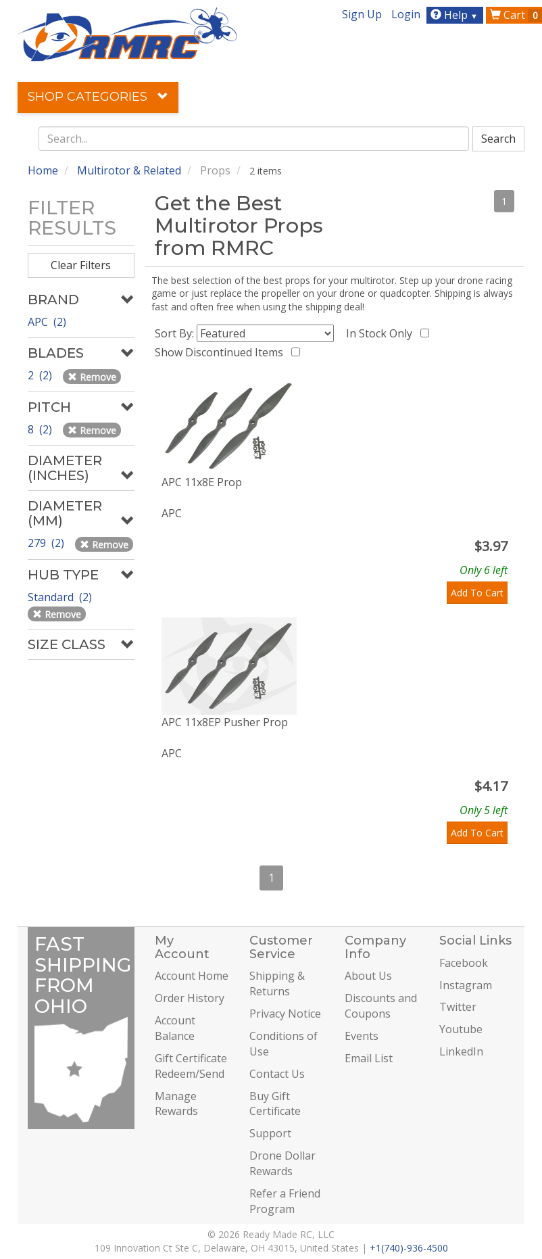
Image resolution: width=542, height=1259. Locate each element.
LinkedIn (461, 1051)
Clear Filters (81, 265)
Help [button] (455, 14)
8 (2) (41, 429)
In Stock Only (382, 333)
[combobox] (254, 138)
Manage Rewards (176, 1104)
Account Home (191, 975)
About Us (368, 975)
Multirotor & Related (129, 170)
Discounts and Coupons (381, 1006)
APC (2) (47, 321)
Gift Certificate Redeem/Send (191, 1066)
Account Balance (175, 1028)
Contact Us (277, 1073)
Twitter (457, 1006)
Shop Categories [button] (98, 96)
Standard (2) (61, 597)
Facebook (463, 962)
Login (405, 14)
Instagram (465, 985)
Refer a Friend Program (284, 1201)
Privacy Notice (285, 1013)
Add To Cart (477, 592)
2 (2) (41, 375)
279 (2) (47, 543)
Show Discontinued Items (222, 352)
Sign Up (362, 14)
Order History (189, 998)
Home (43, 170)
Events (361, 1035)
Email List (369, 1058)
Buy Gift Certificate (275, 1104)
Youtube (461, 1029)
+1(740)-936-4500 (409, 1247)
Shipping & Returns (277, 983)
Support (270, 1133)
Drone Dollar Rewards (282, 1163)
